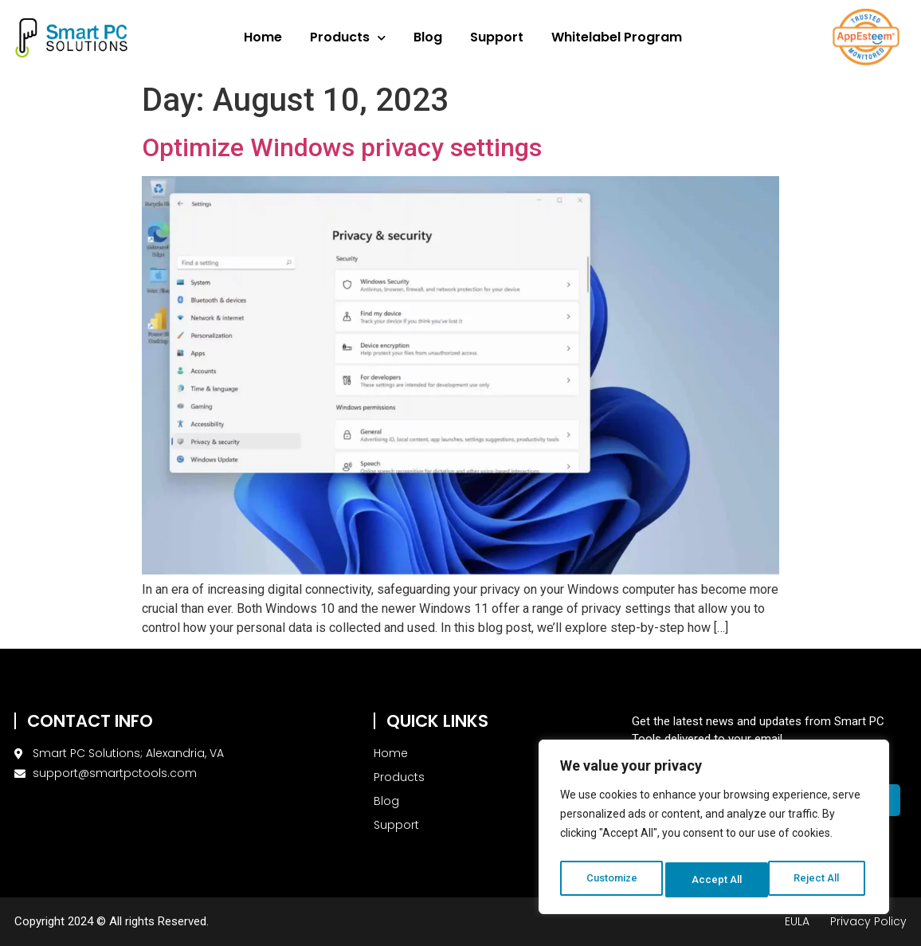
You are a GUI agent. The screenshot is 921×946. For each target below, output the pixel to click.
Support (496, 37)
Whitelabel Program (616, 37)
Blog (427, 37)
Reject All (716, 879)
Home (263, 37)
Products (348, 38)
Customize (611, 879)
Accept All (819, 879)
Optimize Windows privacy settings (342, 147)
